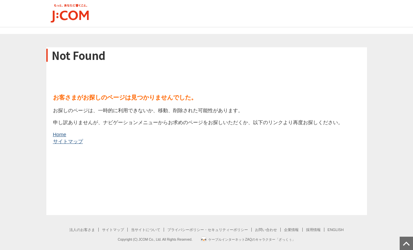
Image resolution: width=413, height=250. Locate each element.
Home (59, 134)
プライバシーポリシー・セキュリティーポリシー (207, 230)
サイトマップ (68, 141)
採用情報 (313, 230)
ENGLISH (336, 230)
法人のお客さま (82, 230)
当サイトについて (145, 230)
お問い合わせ (266, 230)
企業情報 (291, 230)
